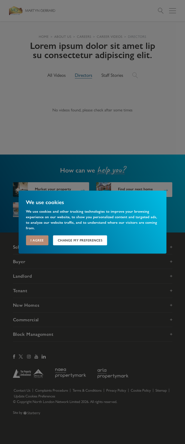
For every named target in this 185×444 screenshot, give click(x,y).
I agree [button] (37, 240)
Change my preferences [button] (80, 240)
